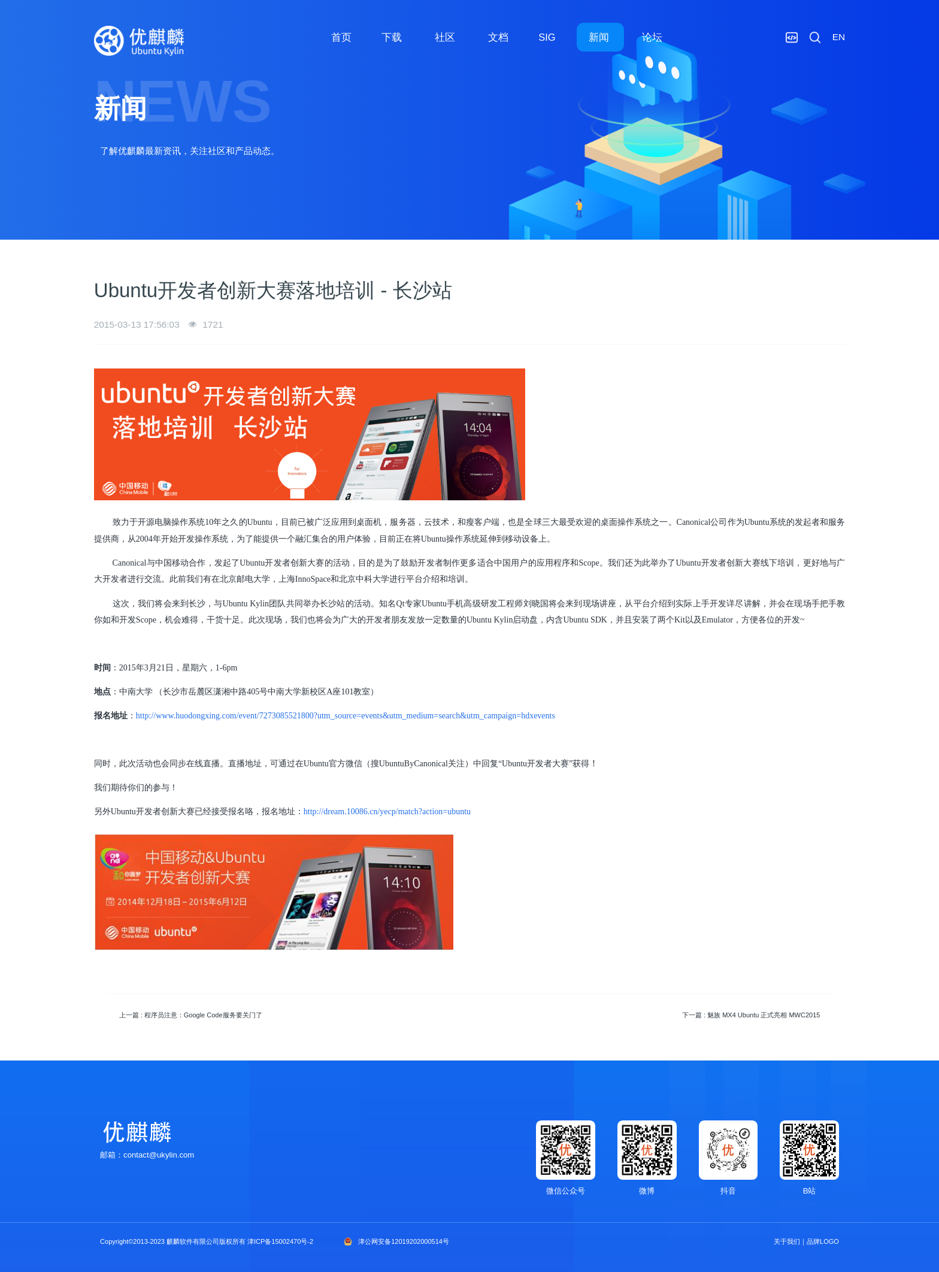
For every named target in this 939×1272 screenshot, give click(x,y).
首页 (341, 37)
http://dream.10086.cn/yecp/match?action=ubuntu (387, 811)
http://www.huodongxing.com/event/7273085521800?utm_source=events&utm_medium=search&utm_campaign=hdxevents (345, 715)
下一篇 (751, 1015)
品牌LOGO (823, 1241)
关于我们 (787, 1241)
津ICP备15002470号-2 (280, 1241)
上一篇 (190, 1015)
